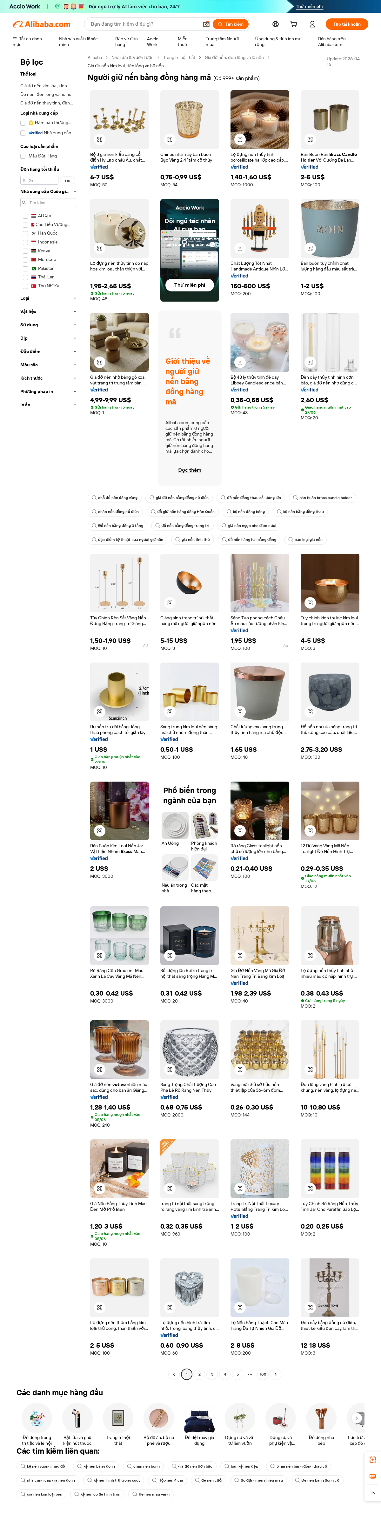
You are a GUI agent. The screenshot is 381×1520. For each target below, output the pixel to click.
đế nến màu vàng (151, 1494)
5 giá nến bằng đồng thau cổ (298, 1466)
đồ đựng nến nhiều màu (258, 1480)
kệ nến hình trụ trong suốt (113, 1480)
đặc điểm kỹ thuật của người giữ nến (127, 539)
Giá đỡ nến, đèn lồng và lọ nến (234, 57)
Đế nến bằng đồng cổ (317, 1480)
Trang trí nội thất (179, 57)
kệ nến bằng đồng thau (300, 511)
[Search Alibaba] (144, 24)
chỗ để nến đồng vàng (114, 497)
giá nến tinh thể (192, 539)
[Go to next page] (275, 1374)
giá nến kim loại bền (41, 1494)
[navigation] (48, 717)
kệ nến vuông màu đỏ (43, 1466)
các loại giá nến (305, 539)
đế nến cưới (208, 1480)
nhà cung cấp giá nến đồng (48, 1480)
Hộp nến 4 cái (167, 1480)
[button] (206, 24)
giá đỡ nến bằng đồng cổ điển (179, 497)
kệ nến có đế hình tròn (97, 1494)
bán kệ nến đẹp (241, 1466)
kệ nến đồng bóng (246, 511)
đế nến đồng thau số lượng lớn (251, 497)
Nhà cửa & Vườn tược (132, 57)
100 (263, 1374)
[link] (372, 1459)
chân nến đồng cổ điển (115, 511)
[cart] (295, 25)
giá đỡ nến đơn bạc (192, 1466)
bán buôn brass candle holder (322, 497)
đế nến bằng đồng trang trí (182, 525)
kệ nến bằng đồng (96, 1466)
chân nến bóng (143, 1466)
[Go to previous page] (174, 1374)
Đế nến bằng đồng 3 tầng (117, 525)
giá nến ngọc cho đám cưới (249, 525)
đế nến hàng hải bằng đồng (249, 539)
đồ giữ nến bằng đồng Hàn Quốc (183, 511)
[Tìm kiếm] (231, 24)
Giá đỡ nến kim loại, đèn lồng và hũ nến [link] (126, 65)
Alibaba (95, 57)
